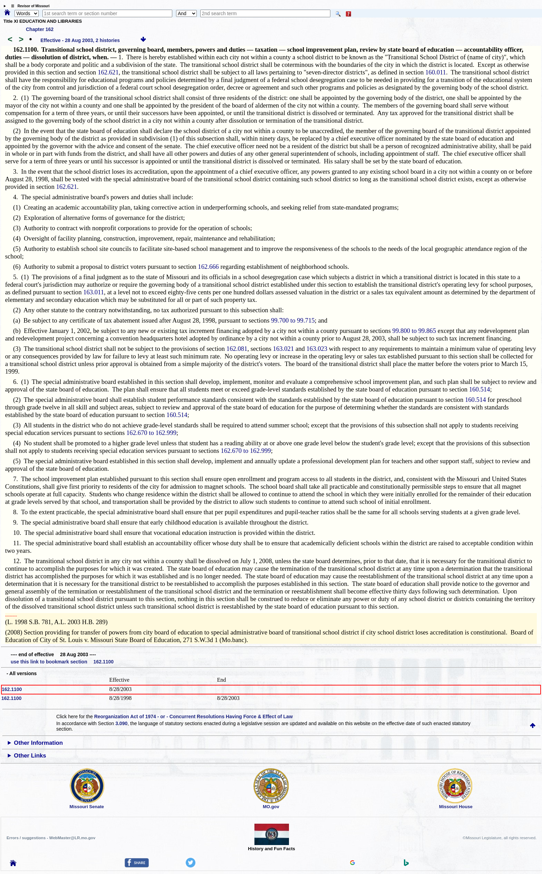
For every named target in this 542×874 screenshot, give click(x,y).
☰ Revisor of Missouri (29, 6)
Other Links (30, 755)
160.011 (435, 72)
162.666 (208, 266)
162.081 (237, 348)
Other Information (38, 743)
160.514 (479, 389)
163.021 (283, 348)
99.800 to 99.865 (414, 330)
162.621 (108, 72)
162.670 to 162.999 (151, 432)
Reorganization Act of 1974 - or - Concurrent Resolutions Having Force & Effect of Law (193, 716)
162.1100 (12, 689)
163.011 (93, 292)
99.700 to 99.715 (292, 320)
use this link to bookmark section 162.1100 (62, 661)
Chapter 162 (40, 29)
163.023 (317, 348)
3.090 (121, 723)
